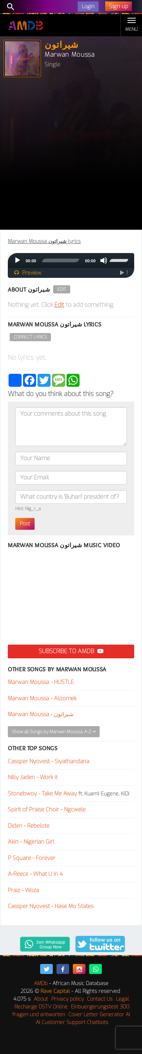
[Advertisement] (71, 155)
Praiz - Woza (23, 890)
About (41, 999)
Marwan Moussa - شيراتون (41, 714)
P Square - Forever (31, 858)
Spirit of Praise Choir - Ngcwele (46, 809)
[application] (71, 260)
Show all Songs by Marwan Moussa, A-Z (54, 732)
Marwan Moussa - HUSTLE (41, 682)
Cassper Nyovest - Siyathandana (48, 761)
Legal (122, 999)
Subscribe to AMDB (71, 651)
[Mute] (103, 260)
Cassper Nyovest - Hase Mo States (50, 906)
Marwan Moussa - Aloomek (42, 698)
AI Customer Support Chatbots (72, 1022)
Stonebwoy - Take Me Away (42, 793)
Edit (61, 289)
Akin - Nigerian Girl (31, 841)
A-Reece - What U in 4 (35, 874)
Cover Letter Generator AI (99, 1014)
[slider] (60, 260)
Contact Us (100, 999)
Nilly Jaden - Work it (33, 777)
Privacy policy (67, 999)
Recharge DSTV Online (41, 1006)
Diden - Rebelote (28, 825)
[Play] (17, 260)
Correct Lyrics (30, 337)
